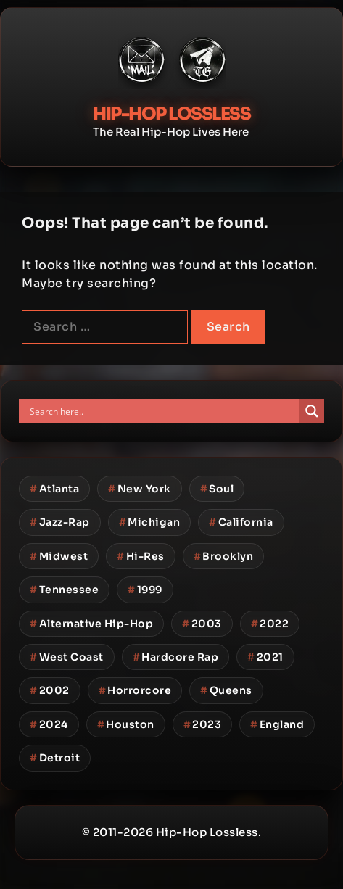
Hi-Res (141, 556)
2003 (202, 623)
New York (139, 488)
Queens (226, 690)
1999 (145, 589)
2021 (265, 656)
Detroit (55, 757)
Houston (125, 724)
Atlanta (54, 488)
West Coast (67, 656)
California (241, 522)
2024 (49, 724)
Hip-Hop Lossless (171, 114)
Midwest (59, 556)
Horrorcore (135, 690)
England (277, 724)
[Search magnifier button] (311, 411)
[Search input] (163, 411)
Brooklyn (224, 556)
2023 (202, 724)
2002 (50, 690)
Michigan (150, 522)
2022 (270, 623)
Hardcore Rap (176, 656)
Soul (217, 488)
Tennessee (64, 589)
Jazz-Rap (60, 522)
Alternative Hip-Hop (91, 623)
